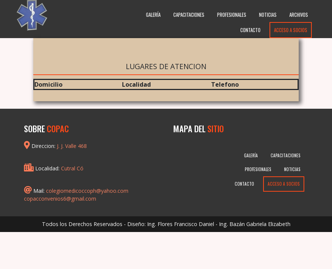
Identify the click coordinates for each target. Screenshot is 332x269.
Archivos (298, 14)
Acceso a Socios (290, 30)
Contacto (250, 30)
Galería (153, 14)
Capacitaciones (188, 14)
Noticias (268, 14)
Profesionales (231, 14)
